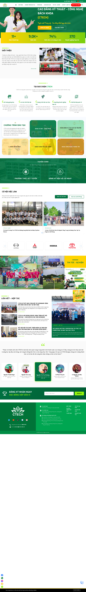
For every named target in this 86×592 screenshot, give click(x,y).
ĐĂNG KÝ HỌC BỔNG (76, 4)
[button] (81, 246)
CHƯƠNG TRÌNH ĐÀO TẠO (14, 125)
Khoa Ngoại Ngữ (15, 147)
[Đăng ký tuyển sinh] (2, 587)
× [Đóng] (83, 291)
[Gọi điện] (2, 578)
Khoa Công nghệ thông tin (71, 147)
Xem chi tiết (33, 68)
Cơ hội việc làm (47, 4)
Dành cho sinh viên (61, 196)
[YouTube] (13, 420)
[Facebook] (9, 420)
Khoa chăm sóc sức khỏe (43, 147)
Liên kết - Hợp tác (66, 4)
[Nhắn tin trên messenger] (2, 581)
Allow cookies (77, 590)
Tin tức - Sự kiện (56, 4)
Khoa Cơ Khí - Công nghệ (43, 129)
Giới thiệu (20, 4)
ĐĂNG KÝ (79, 393)
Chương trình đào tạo (30, 4)
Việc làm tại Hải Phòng (76, 196)
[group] (25, 307)
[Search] (82, 4)
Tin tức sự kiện (77, 407)
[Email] (27, 420)
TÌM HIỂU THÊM (59, 27)
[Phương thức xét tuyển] (2, 584)
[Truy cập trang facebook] (2, 575)
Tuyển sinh (39, 4)
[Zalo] (22, 420)
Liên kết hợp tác (78, 414)
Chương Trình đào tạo (68, 410)
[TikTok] (18, 420)
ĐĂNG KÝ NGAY (44, 27)
